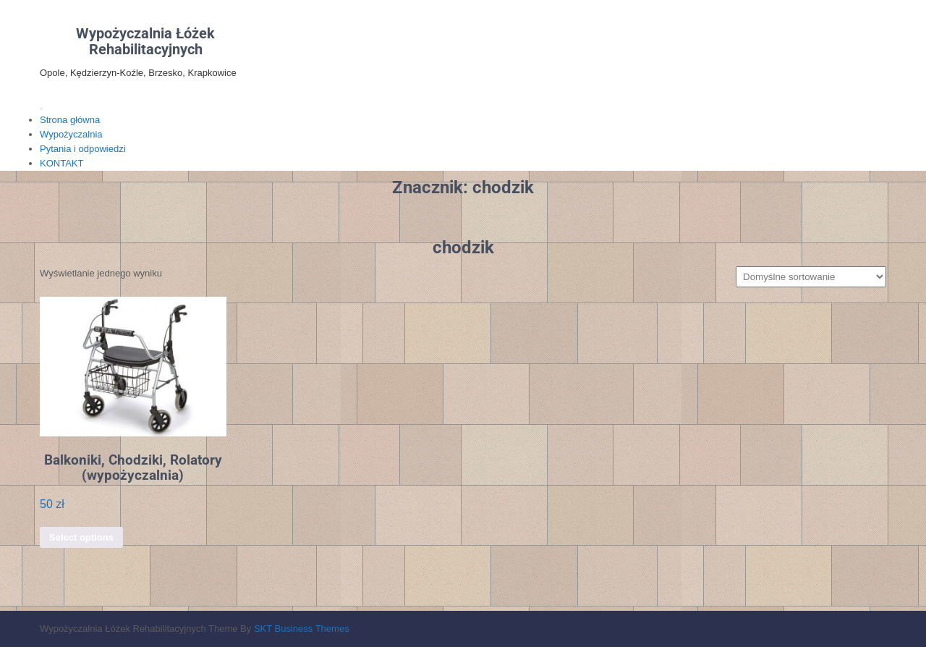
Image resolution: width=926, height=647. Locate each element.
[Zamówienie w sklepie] (811, 276)
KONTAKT (61, 163)
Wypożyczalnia (71, 134)
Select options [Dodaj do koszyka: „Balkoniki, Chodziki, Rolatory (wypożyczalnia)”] (81, 537)
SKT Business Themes (301, 628)
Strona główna (70, 119)
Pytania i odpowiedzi (83, 148)
